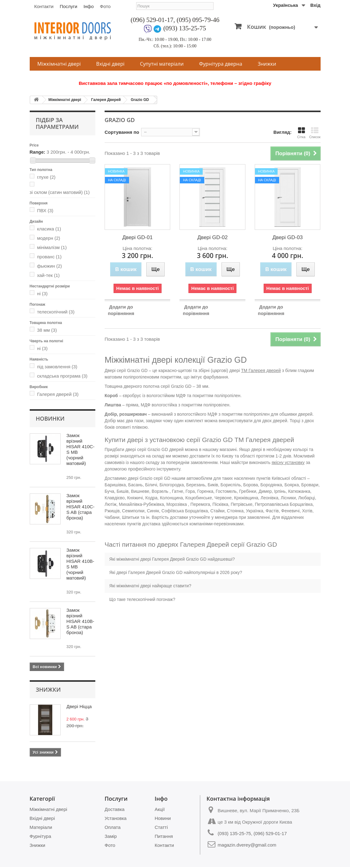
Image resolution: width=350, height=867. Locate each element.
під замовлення (57, 366)
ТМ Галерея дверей (261, 370)
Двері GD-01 (137, 237)
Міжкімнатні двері (59, 63)
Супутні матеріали (162, 63)
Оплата (113, 827)
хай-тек (48, 275)
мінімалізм (52, 247)
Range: (37, 152)
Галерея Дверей (106, 100)
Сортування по (122, 132)
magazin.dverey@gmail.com (247, 844)
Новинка (116, 171)
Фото (105, 6)
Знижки (267, 63)
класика (49, 228)
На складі (117, 180)
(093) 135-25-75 (184, 28)
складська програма (62, 376)
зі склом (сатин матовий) (60, 192)
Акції (160, 809)
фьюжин (49, 266)
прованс (49, 256)
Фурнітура (40, 836)
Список (315, 133)
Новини (163, 818)
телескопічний (56, 311)
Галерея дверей (58, 394)
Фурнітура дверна (220, 63)
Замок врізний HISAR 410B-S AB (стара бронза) (80, 621)
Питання (164, 836)
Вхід (315, 5)
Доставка (114, 809)
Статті (161, 827)
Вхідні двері (110, 63)
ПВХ (45, 210)
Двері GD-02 (212, 237)
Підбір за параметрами (57, 123)
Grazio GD (140, 100)
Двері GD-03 (287, 237)
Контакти (44, 6)
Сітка (301, 133)
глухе (46, 177)
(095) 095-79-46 (198, 20)
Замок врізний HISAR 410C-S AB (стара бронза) (81, 506)
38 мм (47, 330)
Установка (116, 818)
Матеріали (41, 827)
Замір (111, 836)
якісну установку (288, 462)
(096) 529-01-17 (152, 20)
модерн (48, 238)
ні (42, 293)
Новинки (50, 418)
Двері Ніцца (79, 706)
